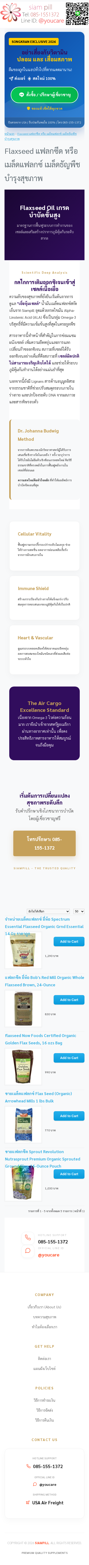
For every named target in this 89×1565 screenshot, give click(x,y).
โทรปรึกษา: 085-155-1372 (44, 843)
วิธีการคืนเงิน (44, 1420)
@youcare (47, 1484)
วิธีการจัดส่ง (44, 1410)
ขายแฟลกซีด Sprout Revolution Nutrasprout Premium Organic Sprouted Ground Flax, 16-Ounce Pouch (42, 1159)
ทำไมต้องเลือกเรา (44, 1326)
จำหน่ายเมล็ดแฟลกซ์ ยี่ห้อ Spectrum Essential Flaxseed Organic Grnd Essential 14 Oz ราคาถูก (44, 926)
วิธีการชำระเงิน (44, 1400)
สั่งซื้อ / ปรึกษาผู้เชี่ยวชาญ (44, 95)
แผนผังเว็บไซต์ (44, 1368)
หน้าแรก (9, 134)
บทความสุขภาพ (44, 1317)
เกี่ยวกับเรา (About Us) (44, 1307)
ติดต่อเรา (44, 1358)
